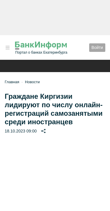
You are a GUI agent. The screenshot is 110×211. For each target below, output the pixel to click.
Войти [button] (97, 47)
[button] (8, 48)
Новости (32, 82)
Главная (12, 82)
